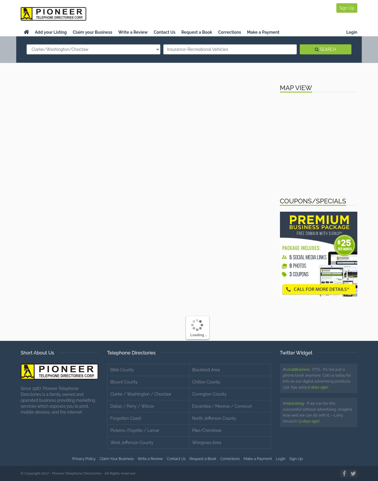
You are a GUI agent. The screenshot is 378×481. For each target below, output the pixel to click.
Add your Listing (51, 32)
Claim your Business (92, 32)
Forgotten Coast (125, 418)
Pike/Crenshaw (207, 430)
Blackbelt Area (206, 369)
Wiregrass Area (206, 442)
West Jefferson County (132, 442)
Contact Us (164, 32)
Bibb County (122, 369)
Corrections (229, 32)
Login (351, 32)
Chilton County (206, 382)
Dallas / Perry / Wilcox (132, 406)
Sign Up (346, 8)
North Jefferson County (214, 418)
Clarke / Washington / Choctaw (141, 394)
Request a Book (196, 32)
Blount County (124, 382)
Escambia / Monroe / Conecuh (222, 406)
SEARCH (325, 49)
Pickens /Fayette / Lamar (134, 430)
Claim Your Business (117, 458)
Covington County (209, 394)
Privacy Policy (84, 458)
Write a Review (133, 32)
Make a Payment (263, 32)
